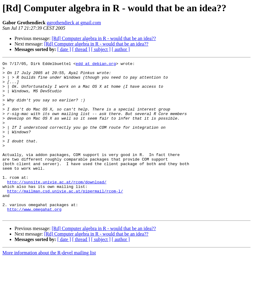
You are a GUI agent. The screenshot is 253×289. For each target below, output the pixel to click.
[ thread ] (81, 49)
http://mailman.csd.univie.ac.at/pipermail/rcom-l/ (65, 217)
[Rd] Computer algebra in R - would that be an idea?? (104, 38)
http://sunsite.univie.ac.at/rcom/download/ (57, 206)
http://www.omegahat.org (34, 239)
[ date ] (64, 49)
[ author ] (121, 49)
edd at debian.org (96, 64)
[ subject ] (101, 49)
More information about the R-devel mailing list (49, 283)
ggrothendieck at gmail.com (74, 22)
